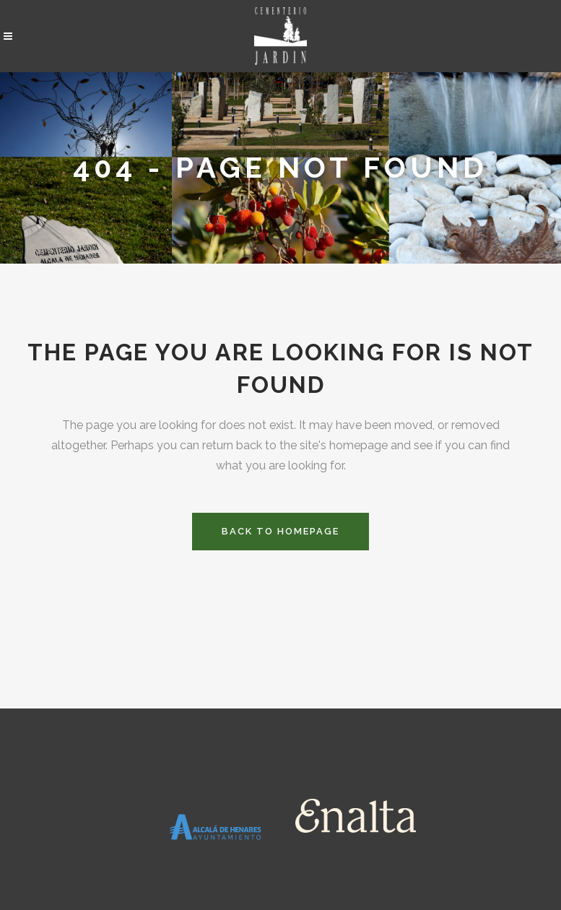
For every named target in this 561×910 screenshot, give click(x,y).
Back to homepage (280, 531)
